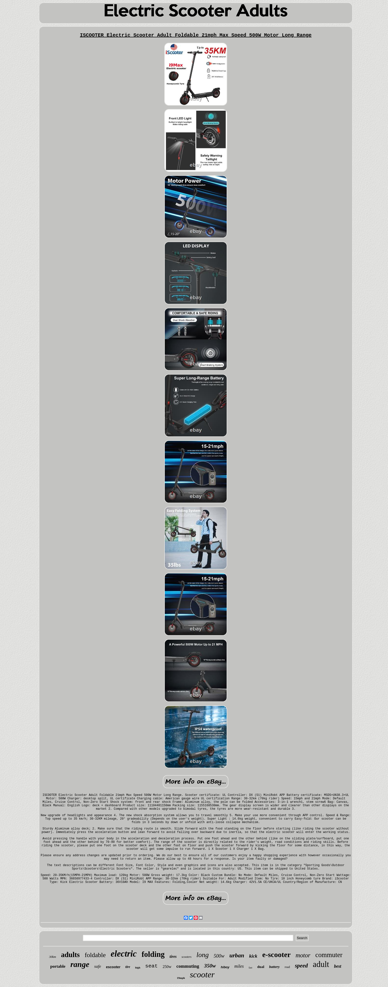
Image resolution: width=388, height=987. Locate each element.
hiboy (225, 967)
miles (239, 966)
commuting (187, 966)
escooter (113, 967)
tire (127, 967)
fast (250, 967)
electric (124, 954)
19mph (181, 977)
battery (274, 967)
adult (321, 964)
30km (52, 957)
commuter (328, 955)
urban (236, 955)
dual (260, 967)
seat (151, 966)
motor (303, 955)
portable (57, 966)
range (79, 964)
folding (153, 954)
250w (167, 967)
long (202, 955)
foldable (95, 955)
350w (210, 966)
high (137, 967)
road (287, 967)
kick (253, 956)
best (337, 966)
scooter (202, 974)
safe (97, 966)
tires (173, 956)
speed (301, 966)
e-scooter (276, 954)
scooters (187, 957)
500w (219, 956)
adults (70, 955)
